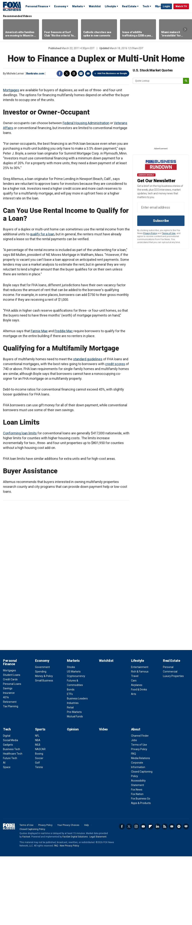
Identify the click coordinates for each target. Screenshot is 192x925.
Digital (6, 804)
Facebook (60, 74)
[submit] (186, 81)
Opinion (73, 798)
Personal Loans (12, 752)
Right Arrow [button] (185, 29)
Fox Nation (137, 862)
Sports (40, 798)
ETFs (70, 762)
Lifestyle (110, 6)
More (158, 6)
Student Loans (11, 743)
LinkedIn (157, 895)
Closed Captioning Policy (32, 898)
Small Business (44, 749)
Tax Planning (10, 774)
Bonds (70, 758)
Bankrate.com (35, 73)
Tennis (39, 835)
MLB (37, 813)
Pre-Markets (74, 780)
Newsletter (172, 895)
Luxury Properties (173, 744)
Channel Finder (140, 804)
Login (166, 6)
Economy (60, 6)
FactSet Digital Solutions (75, 905)
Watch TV (181, 6)
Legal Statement (97, 905)
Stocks (71, 735)
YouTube (143, 895)
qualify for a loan (42, 303)
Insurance (9, 761)
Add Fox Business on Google (112, 73)
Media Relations (140, 826)
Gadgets (8, 813)
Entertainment (139, 735)
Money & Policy (44, 744)
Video (103, 798)
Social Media (10, 808)
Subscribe (161, 221)
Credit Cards (10, 748)
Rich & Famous (139, 740)
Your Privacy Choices (68, 893)
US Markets (74, 740)
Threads (74, 74)
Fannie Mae (39, 400)
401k (6, 766)
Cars (133, 749)
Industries (73, 771)
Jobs (134, 808)
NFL (37, 804)
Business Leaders (77, 767)
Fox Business (12, 6)
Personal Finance (37, 6)
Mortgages (11, 159)
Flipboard (150, 895)
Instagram (136, 895)
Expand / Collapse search (157, 6)
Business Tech (11, 817)
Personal (168, 735)
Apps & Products (141, 871)
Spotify (179, 895)
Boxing (39, 822)
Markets (77, 6)
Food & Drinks (139, 758)
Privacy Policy (150, 233)
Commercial (170, 740)
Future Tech (10, 826)
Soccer (39, 826)
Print (81, 74)
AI (4, 831)
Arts (133, 762)
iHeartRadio (186, 895)
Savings (7, 757)
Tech (145, 6)
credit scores (115, 433)
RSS (165, 895)
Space (6, 835)
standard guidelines (87, 428)
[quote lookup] (158, 81)
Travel (134, 744)
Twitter (67, 74)
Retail (70, 776)
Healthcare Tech (12, 822)
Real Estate (129, 6)
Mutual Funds (75, 785)
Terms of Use (169, 233)
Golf (37, 831)
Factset (26, 905)
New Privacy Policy (69, 914)
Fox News (136, 858)
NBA (37, 808)
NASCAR (40, 817)
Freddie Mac (64, 400)
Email (88, 74)
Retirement (9, 770)
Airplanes (136, 753)
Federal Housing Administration (86, 192)
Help (86, 893)
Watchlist (95, 6)
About (135, 798)
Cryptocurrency (76, 744)
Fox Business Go (140, 867)
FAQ (133, 822)
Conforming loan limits (20, 502)
